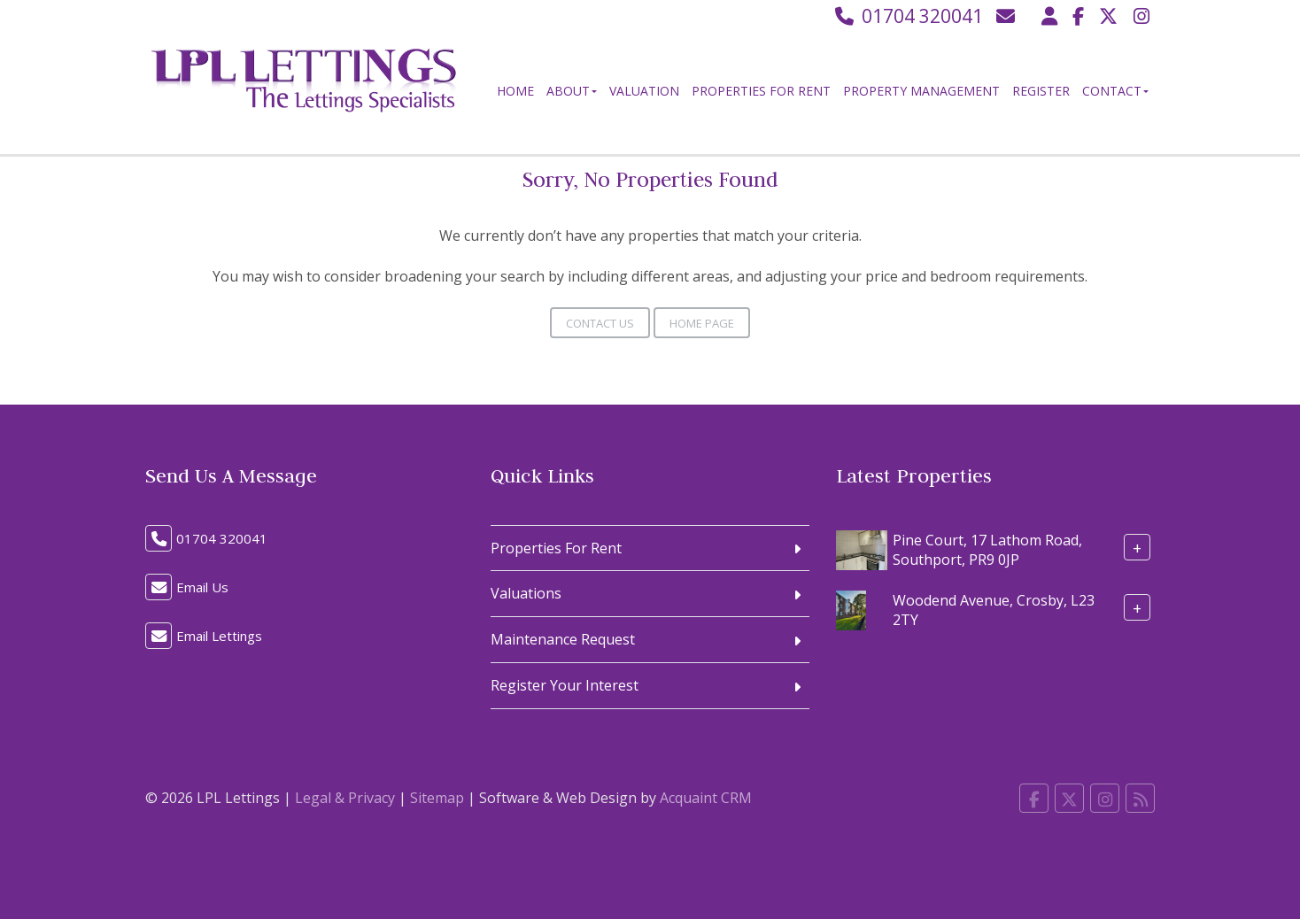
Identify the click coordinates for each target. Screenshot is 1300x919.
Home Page (701, 323)
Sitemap (437, 797)
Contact (1115, 90)
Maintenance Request (563, 639)
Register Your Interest (564, 685)
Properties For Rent (761, 90)
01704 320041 (907, 16)
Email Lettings (219, 636)
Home (515, 90)
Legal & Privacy (345, 797)
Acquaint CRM (706, 797)
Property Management (921, 90)
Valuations (526, 593)
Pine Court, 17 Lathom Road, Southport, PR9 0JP (987, 549)
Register (1041, 90)
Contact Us (600, 323)
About (571, 90)
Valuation (644, 90)
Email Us (202, 587)
